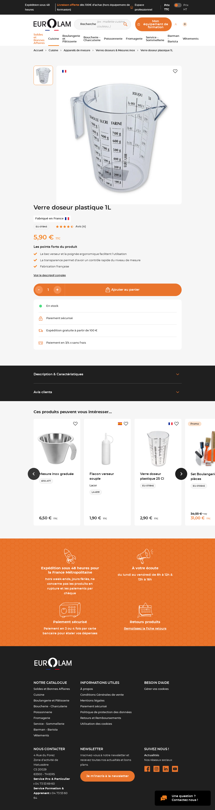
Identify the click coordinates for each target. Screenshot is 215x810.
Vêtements (41, 735)
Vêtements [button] (191, 38)
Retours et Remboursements (100, 718)
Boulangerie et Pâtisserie (51, 700)
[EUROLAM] (51, 24)
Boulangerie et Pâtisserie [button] (71, 39)
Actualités (151, 755)
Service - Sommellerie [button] (155, 39)
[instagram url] (156, 769)
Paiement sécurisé (93, 706)
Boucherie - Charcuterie (50, 706)
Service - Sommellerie (49, 724)
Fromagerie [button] (134, 38)
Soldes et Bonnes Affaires (52, 689)
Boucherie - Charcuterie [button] (92, 39)
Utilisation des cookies (96, 724)
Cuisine (39, 695)
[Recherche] (102, 24)
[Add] (57, 290)
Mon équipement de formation (153, 24)
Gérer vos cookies (156, 689)
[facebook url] (147, 769)
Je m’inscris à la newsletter (107, 776)
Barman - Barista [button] (173, 39)
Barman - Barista (46, 729)
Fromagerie (42, 718)
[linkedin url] (166, 769)
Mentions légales (92, 700)
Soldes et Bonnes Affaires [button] (39, 39)
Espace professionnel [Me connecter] (141, 7)
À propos (86, 689)
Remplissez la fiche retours (145, 628)
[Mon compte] (176, 24)
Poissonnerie (43, 712)
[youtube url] (175, 769)
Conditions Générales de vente (102, 695)
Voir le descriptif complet (50, 275)
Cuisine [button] (53, 38)
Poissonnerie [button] (113, 38)
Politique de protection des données (106, 712)
